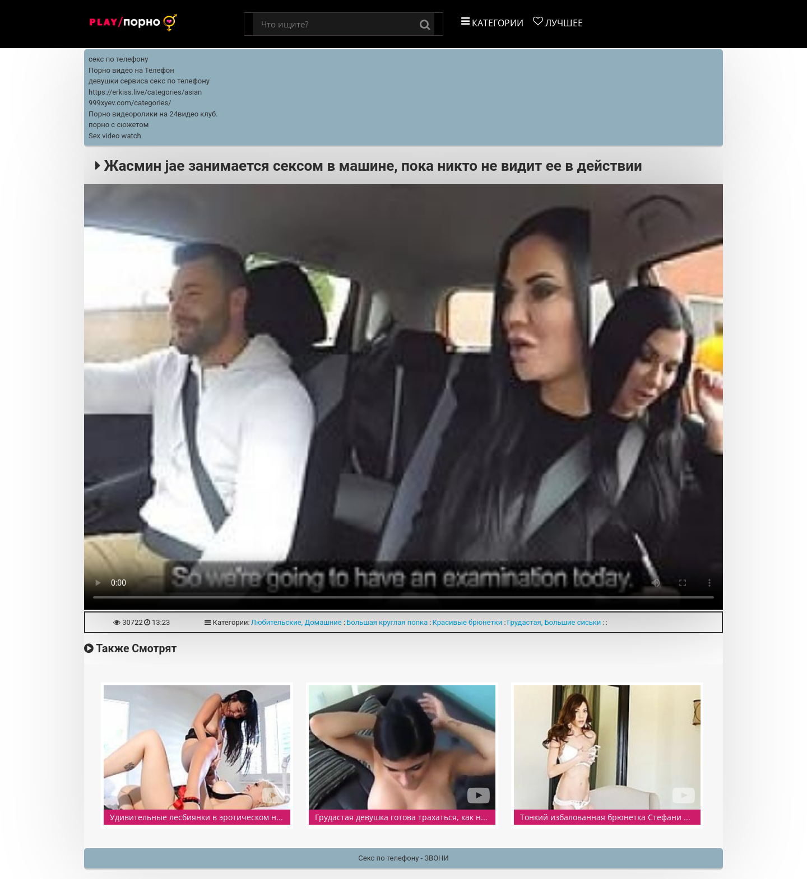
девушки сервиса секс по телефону (149, 81)
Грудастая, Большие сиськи (554, 622)
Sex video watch (115, 136)
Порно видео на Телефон (131, 70)
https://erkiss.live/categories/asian (145, 92)
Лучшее (558, 22)
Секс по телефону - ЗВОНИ (403, 858)
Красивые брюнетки (468, 622)
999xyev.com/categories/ (130, 103)
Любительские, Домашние (296, 622)
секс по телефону (118, 59)
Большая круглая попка (387, 622)
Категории (492, 22)
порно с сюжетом (119, 124)
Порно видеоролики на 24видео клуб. (153, 114)
